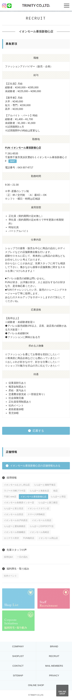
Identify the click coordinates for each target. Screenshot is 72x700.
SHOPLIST (18, 656)
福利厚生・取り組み (18, 568)
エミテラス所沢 (11, 538)
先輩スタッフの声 (17, 549)
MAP (12, 161)
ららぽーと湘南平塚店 (45, 485)
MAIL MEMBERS (54, 665)
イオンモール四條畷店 (14, 532)
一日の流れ (22, 557)
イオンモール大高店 (41, 520)
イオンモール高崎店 (39, 532)
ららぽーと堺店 (58, 496)
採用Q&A (8, 557)
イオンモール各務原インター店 (19, 502)
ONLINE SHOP (62, 693)
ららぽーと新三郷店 (48, 502)
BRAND (54, 646)
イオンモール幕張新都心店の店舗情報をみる (35, 465)
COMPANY (18, 646)
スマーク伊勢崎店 (36, 514)
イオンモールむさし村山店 (17, 485)
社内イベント (10, 576)
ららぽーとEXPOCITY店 (42, 526)
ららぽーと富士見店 (13, 508)
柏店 (55, 490)
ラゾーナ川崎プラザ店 (14, 490)
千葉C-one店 (10, 496)
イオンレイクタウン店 (38, 508)
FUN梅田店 (28, 538)
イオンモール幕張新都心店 (33, 496)
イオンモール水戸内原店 (16, 520)
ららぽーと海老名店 (39, 490)
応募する (38, 430)
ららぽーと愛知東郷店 (14, 526)
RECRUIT (54, 656)
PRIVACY (54, 675)
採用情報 (12, 477)
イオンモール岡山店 (48, 538)
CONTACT (18, 665)
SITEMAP (18, 675)
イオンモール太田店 (13, 514)
